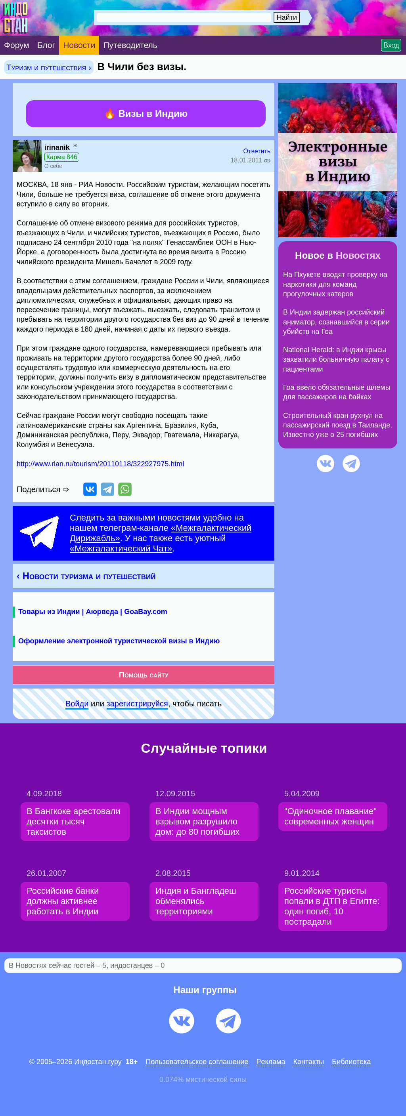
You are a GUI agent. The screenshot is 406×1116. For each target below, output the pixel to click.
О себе (53, 166)
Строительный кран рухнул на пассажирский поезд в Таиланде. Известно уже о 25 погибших (337, 425)
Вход (391, 45)
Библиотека (351, 1062)
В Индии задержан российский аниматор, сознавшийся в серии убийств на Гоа (336, 322)
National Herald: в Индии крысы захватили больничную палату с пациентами (336, 359)
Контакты (308, 1062)
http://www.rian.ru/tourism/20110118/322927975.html (100, 464)
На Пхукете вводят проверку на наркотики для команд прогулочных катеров (335, 284)
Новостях (358, 255)
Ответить (256, 151)
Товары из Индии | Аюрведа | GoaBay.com (92, 612)
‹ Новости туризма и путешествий (86, 575)
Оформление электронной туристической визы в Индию (119, 641)
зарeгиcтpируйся (137, 703)
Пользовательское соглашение (197, 1062)
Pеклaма (271, 1062)
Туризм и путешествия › (48, 67)
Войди (76, 703)
